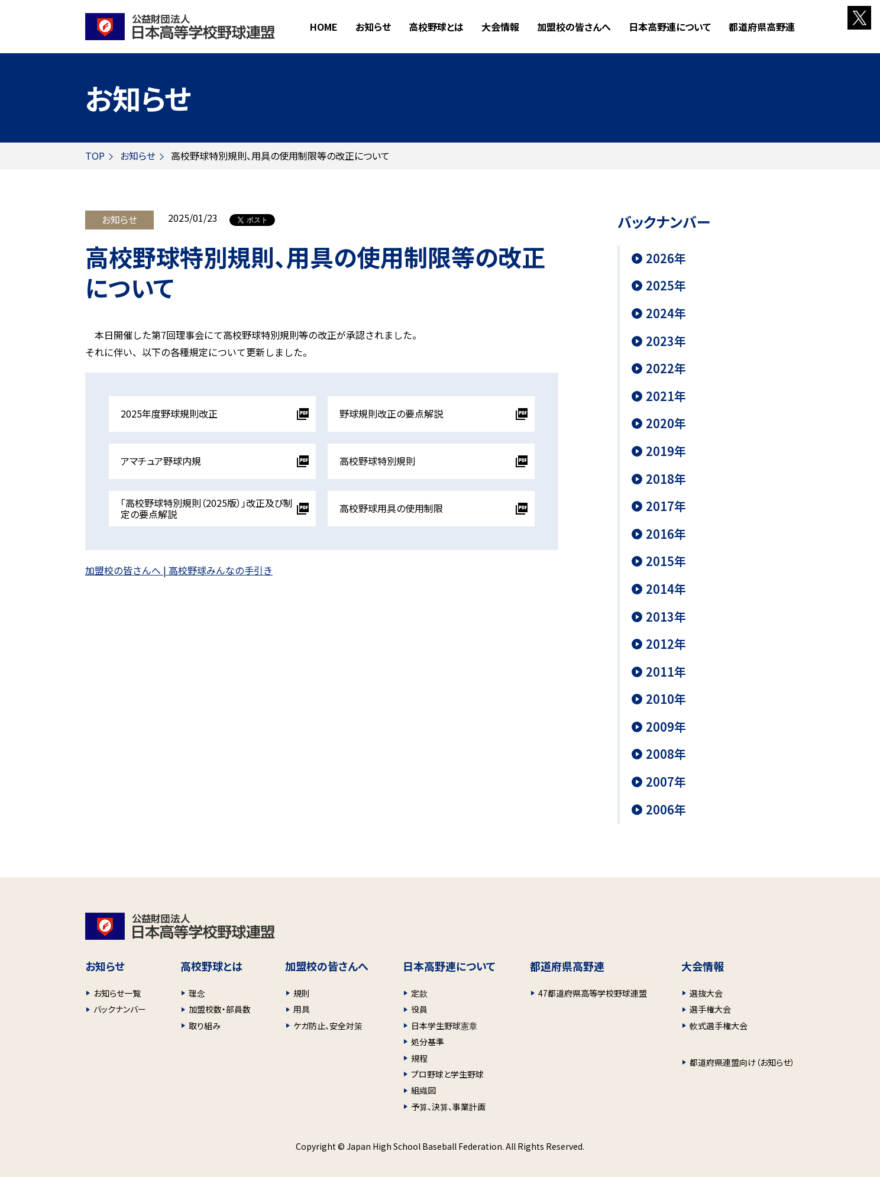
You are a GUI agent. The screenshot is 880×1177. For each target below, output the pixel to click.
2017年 (666, 506)
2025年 (666, 286)
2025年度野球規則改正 (169, 413)
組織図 (423, 1090)
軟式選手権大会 (719, 1026)
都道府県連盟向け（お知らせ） (742, 1062)
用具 (301, 1009)
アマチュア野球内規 (161, 461)
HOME (324, 27)
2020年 (666, 423)
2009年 (666, 727)
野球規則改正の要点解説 (391, 413)
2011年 (666, 672)
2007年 (666, 782)
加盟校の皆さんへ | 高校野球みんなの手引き (179, 570)
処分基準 (427, 1041)
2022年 (666, 368)
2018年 (666, 479)
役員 (419, 1009)
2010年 (666, 699)
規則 (301, 993)
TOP (95, 155)
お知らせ (373, 27)
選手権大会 (710, 1009)
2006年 (666, 810)
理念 (197, 993)
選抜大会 (706, 993)
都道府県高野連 (762, 27)
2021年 (666, 396)
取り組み (205, 1026)
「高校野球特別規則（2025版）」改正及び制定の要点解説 (207, 508)
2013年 (666, 617)
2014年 (666, 589)
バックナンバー (119, 1009)
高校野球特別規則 (377, 461)
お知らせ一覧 (117, 993)
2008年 (666, 754)
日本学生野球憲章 (444, 1026)
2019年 (666, 451)
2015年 (666, 561)
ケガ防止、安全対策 (328, 1026)
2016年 (666, 534)
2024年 (666, 313)
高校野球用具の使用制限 (391, 508)
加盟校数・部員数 (220, 1009)
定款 (419, 993)
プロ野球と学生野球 (447, 1074)
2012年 (666, 644)
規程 (419, 1058)
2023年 (666, 341)
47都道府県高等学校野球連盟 (592, 993)
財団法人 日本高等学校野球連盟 (180, 26)
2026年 (666, 258)
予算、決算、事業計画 (448, 1107)
